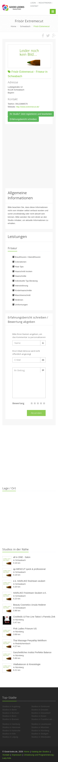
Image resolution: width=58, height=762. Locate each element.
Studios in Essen (38, 716)
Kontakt (34, 6)
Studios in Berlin (9, 710)
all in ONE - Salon (21, 557)
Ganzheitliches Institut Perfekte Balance (32, 652)
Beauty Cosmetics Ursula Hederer (29, 605)
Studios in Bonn (9, 716)
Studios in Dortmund (40, 706)
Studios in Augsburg (11, 706)
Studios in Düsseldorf (40, 713)
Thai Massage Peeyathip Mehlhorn (30, 640)
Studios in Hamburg (11, 724)
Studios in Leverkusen (41, 724)
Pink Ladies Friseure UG (25, 628)
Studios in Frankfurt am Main (44, 719)
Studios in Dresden (39, 710)
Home (26, 751)
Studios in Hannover (11, 727)
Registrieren (45, 3)
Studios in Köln (9, 733)
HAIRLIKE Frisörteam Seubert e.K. (30, 593)
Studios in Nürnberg (40, 730)
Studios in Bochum (10, 713)
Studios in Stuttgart (39, 733)
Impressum (17, 755)
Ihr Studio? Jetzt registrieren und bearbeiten (31, 114)
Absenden (36, 412)
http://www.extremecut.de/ (27, 107)
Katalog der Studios (40, 751)
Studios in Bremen (10, 719)
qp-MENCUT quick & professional (29, 569)
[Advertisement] (29, 156)
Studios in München (40, 727)
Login (33, 3)
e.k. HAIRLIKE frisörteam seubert (29, 581)
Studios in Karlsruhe (11, 730)
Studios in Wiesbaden (41, 737)
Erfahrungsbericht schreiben (23, 119)
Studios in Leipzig (10, 737)
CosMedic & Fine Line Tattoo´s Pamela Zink (34, 616)
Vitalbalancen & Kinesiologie (26, 664)
